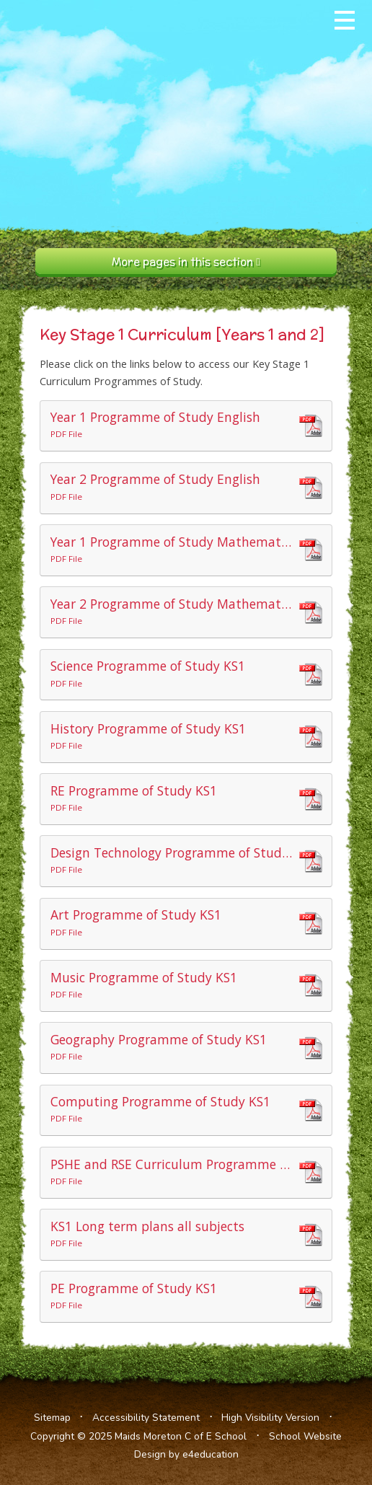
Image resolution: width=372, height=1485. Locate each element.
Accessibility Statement (146, 1417)
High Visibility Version (270, 1417)
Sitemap (52, 1417)
